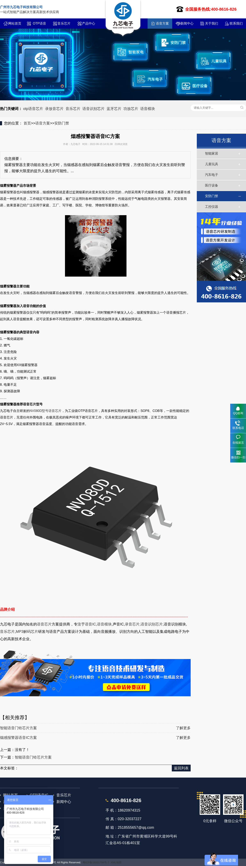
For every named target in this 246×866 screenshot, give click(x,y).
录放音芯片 (54, 109)
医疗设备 (211, 185)
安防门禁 (61, 123)
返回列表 (181, 768)
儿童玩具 (211, 164)
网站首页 (14, 23)
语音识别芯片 (93, 109)
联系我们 (236, 23)
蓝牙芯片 (114, 109)
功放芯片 (130, 109)
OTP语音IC (39, 25)
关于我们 (211, 23)
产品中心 (88, 23)
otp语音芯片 (33, 109)
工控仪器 (211, 206)
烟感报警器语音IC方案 (18, 738)
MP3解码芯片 (27, 632)
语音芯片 (44, 624)
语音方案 (162, 23)
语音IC (90, 624)
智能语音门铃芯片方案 (18, 728)
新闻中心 (187, 23)
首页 (27, 123)
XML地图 (116, 862)
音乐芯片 (64, 23)
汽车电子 (211, 174)
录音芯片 (132, 624)
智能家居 (211, 153)
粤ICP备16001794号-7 (96, 862)
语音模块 (147, 109)
